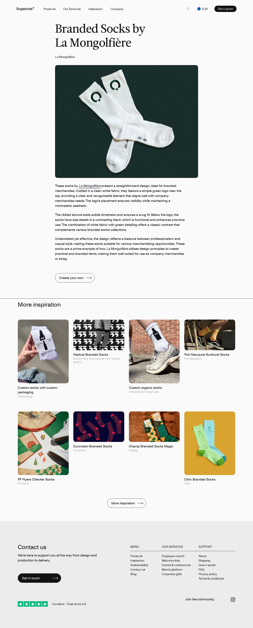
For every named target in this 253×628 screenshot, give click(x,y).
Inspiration (97, 8)
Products (51, 8)
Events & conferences (176, 565)
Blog (133, 574)
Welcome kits (171, 560)
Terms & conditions (211, 578)
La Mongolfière (90, 186)
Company (118, 8)
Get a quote (225, 8)
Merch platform (172, 569)
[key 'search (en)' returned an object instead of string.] (188, 8)
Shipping (204, 560)
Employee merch (173, 556)
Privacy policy (208, 574)
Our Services (73, 8)
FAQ (201, 569)
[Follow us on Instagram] (233, 599)
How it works (207, 565)
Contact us (137, 569)
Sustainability (139, 565)
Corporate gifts (172, 574)
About (203, 556)
